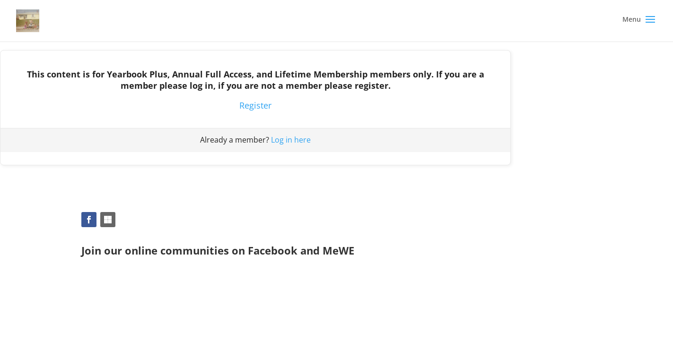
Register (255, 105)
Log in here (291, 140)
